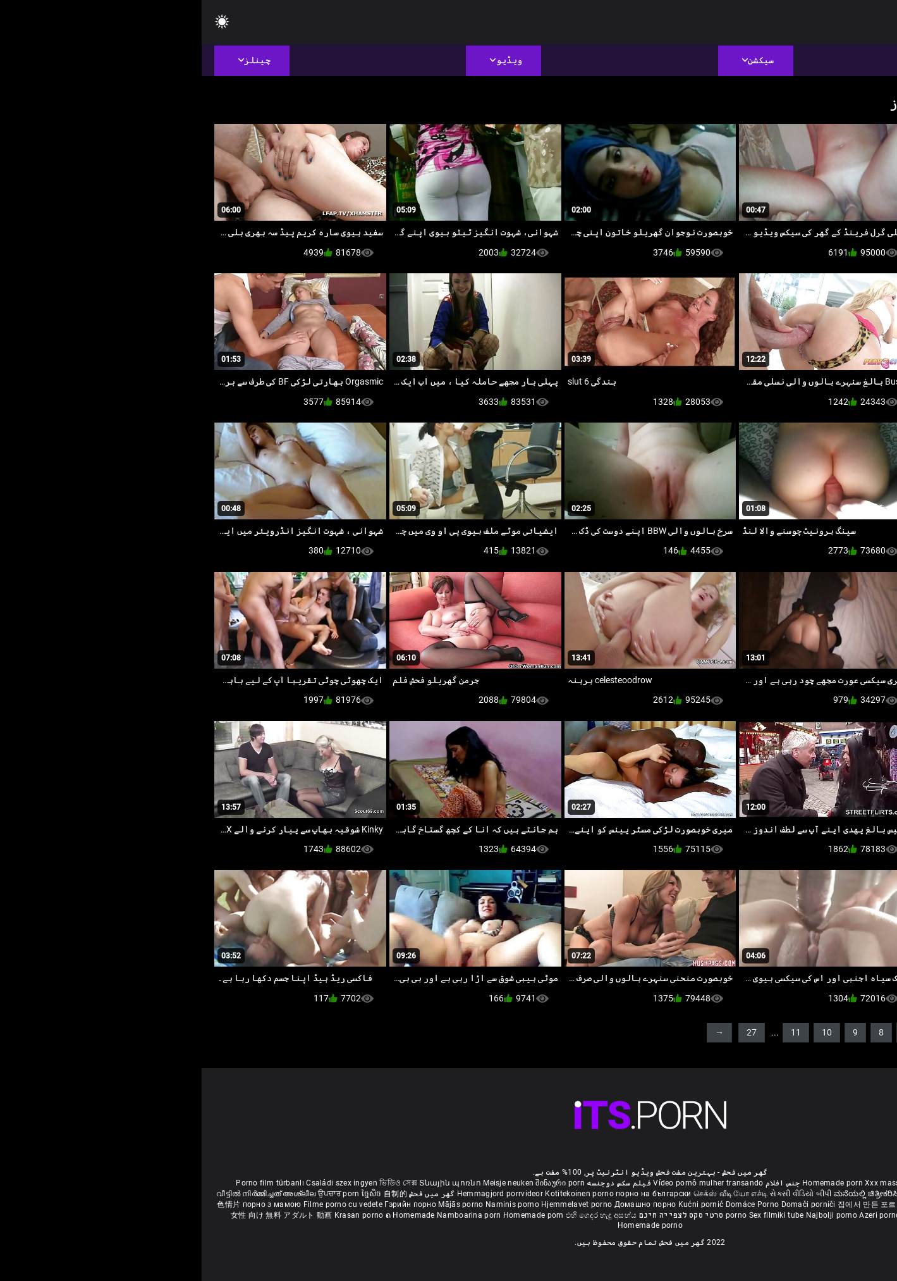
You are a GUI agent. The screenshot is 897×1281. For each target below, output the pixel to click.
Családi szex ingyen (140, 1183)
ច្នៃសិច (171, 1193)
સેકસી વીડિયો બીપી (599, 1193)
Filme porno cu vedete (141, 1204)
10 (625, 1032)
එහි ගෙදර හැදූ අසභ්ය (399, 1215)
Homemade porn (632, 1183)
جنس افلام (581, 1183)
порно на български (451, 1193)
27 (550, 1032)
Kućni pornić (500, 1204)
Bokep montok (727, 1215)
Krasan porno (158, 1215)
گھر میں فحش (229, 1193)
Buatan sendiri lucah (795, 1204)
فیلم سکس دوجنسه (417, 1183)
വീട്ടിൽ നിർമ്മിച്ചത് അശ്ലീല (65, 1193)
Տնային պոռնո (249, 1183)
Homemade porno (448, 1225)
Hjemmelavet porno (375, 1204)
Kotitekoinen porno (378, 1193)
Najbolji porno (630, 1215)
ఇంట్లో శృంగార (821, 1193)
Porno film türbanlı (68, 1183)
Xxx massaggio (691, 1183)
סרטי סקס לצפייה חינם (479, 1215)
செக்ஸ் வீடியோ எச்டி (529, 1193)
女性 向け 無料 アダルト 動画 (80, 1215)
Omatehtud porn (785, 1215)
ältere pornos (839, 1183)
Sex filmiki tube (574, 1215)
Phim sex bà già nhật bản (767, 1183)
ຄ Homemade (209, 1215)
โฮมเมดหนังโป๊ (730, 1204)
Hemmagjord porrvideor (299, 1193)
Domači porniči (608, 1204)
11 (594, 1032)
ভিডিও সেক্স (197, 1183)
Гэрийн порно (209, 1204)
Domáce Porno (552, 1204)
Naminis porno (311, 1204)
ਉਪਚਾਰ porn (138, 1193)
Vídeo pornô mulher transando (506, 1183)
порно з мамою (70, 1204)
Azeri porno (679, 1215)
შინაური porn (358, 1183)
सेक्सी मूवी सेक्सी (772, 1193)
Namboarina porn (268, 1215)
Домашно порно (445, 1204)
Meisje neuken (306, 1183)
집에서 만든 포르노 (670, 1204)
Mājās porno (260, 1204)
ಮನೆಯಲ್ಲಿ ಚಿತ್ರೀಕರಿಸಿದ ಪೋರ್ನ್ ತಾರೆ (690, 1193)
